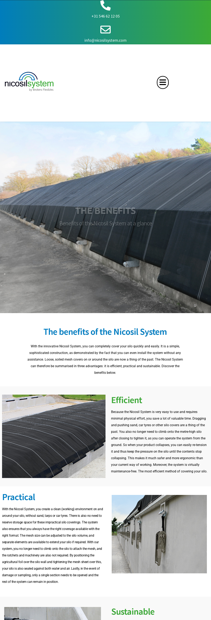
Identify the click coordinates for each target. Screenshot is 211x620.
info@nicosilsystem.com (105, 40)
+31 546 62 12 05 (105, 16)
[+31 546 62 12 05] (105, 5)
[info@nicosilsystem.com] (105, 29)
